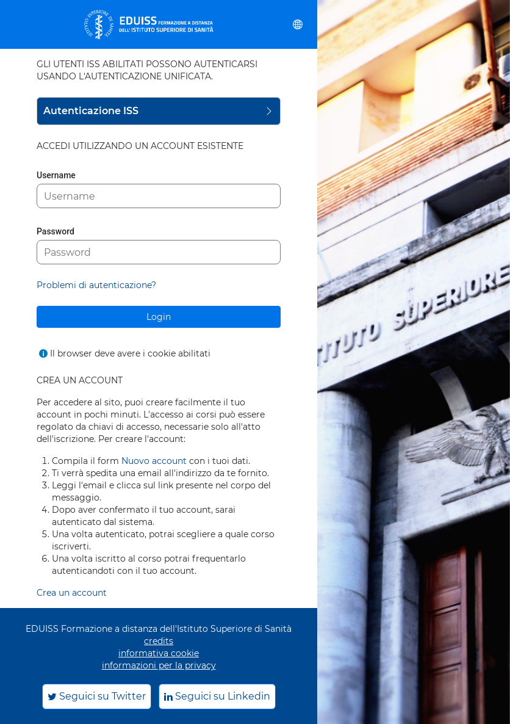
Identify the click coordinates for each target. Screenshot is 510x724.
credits (158, 640)
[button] (297, 24)
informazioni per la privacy (159, 665)
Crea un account (72, 592)
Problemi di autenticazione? (96, 285)
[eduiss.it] (149, 24)
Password (55, 231)
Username (56, 175)
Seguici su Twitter (97, 696)
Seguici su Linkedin (217, 696)
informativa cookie (158, 653)
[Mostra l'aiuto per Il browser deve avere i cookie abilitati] (43, 353)
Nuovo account (154, 460)
